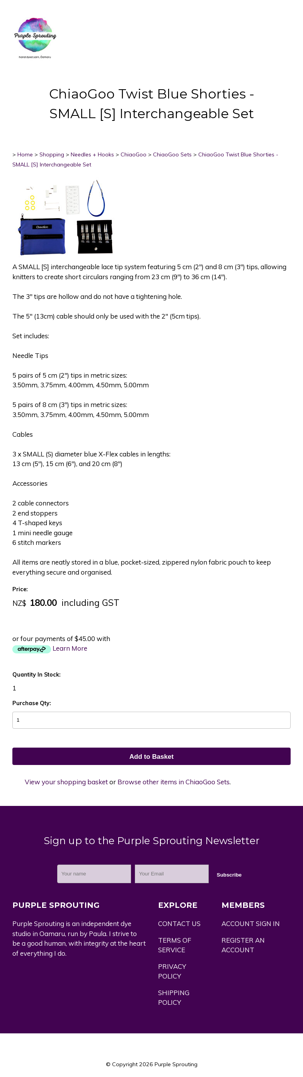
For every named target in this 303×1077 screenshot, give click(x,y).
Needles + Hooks (92, 154)
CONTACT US (179, 923)
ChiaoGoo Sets (172, 154)
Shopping (51, 154)
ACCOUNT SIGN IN (250, 923)
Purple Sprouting (176, 1064)
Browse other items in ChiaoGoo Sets (173, 782)
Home (25, 154)
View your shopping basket (66, 782)
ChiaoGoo (133, 154)
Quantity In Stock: (36, 674)
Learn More (70, 648)
